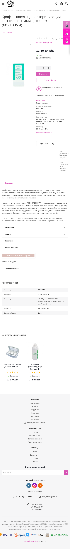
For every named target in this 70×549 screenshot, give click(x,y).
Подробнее (40, 100)
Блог (35, 452)
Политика (35, 419)
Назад (7, 32)
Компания (35, 399)
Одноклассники (40, 485)
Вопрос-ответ (35, 455)
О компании (35, 403)
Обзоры (35, 461)
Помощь (35, 432)
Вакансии (35, 413)
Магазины (35, 416)
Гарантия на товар (35, 442)
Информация (35, 428)
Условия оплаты (35, 436)
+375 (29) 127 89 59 (24, 497)
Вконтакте (28, 485)
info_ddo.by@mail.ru (49, 497)
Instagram (34, 485)
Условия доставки (35, 439)
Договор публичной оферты (34, 423)
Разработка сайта (31, 541)
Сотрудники (35, 410)
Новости (35, 406)
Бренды (35, 458)
